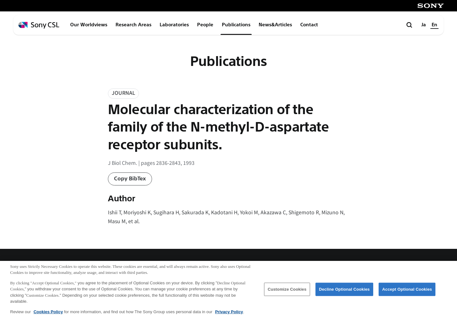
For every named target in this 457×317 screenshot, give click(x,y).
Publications (236, 25)
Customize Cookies (287, 292)
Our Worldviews (88, 25)
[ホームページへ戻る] (38, 25)
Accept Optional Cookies (407, 292)
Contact (309, 25)
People (205, 25)
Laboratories (174, 25)
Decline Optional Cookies (344, 292)
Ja (423, 25)
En (434, 25)
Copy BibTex (130, 178)
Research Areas (133, 25)
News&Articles (275, 25)
